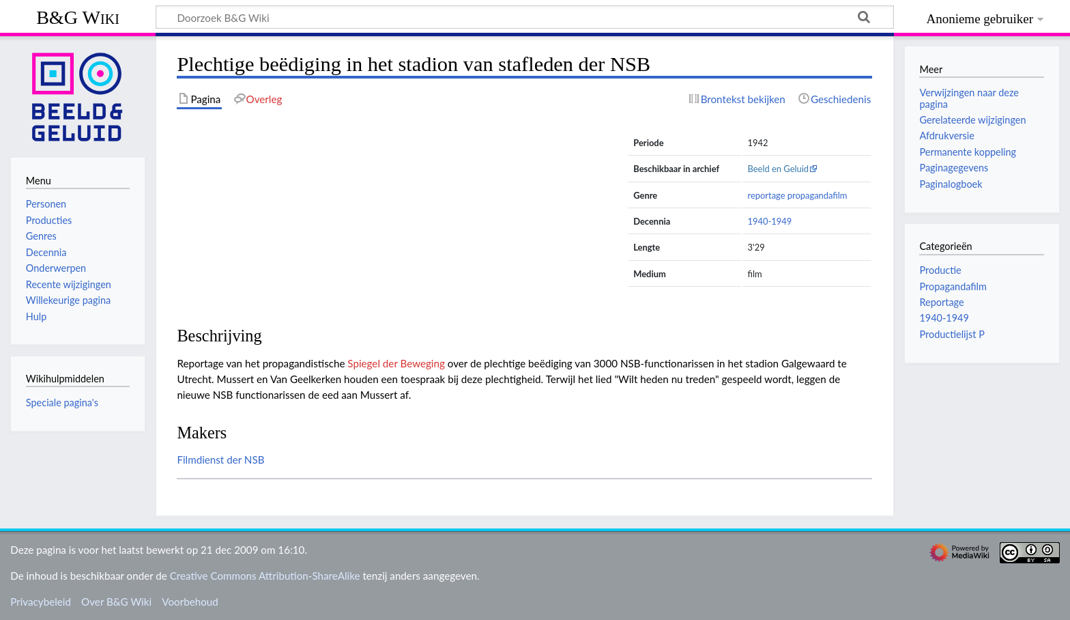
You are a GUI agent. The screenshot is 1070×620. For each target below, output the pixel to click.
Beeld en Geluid (778, 168)
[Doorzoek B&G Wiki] (524, 17)
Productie (940, 270)
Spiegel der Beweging (396, 363)
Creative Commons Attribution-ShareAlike (265, 575)
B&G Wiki (77, 17)
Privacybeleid (40, 601)
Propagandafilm (952, 286)
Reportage (941, 302)
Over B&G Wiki (116, 601)
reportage (766, 195)
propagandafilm (817, 195)
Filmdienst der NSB (220, 459)
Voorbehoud (190, 601)
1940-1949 (770, 221)
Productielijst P (951, 334)
